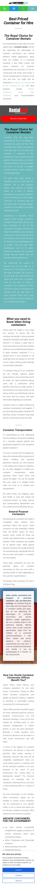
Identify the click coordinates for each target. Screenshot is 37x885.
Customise (18, 875)
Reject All (18, 881)
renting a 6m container (22, 82)
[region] (18, 868)
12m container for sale (15, 86)
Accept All (18, 870)
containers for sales (12, 144)
